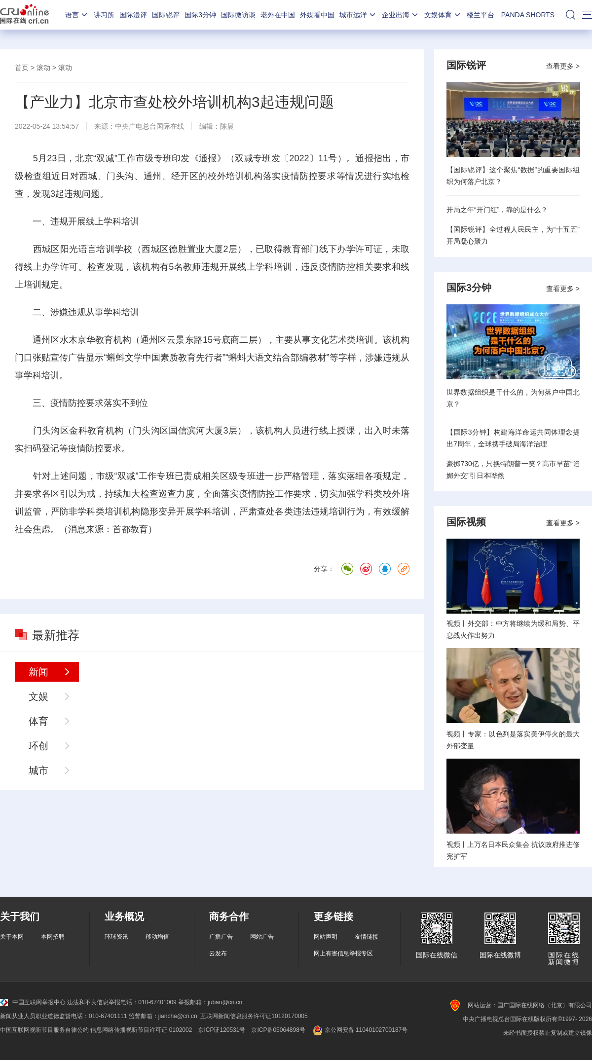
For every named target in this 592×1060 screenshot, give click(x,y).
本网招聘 (53, 936)
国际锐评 (166, 15)
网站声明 (325, 936)
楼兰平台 (480, 15)
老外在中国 (277, 15)
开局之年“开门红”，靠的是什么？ (497, 210)
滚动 (43, 68)
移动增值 (157, 936)
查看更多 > (563, 66)
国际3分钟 (200, 15)
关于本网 (12, 936)
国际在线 (24, 15)
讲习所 (104, 15)
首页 (22, 68)
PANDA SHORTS (528, 15)
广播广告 (221, 936)
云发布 (218, 953)
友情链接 (366, 936)
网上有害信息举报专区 (343, 953)
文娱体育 (443, 15)
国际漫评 (133, 15)
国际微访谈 (238, 15)
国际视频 (466, 521)
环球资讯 (116, 936)
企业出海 (400, 15)
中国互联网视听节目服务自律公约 (44, 1029)
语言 (77, 15)
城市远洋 (358, 15)
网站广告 (262, 936)
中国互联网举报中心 (33, 1002)
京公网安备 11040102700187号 (359, 1029)
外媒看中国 (317, 15)
